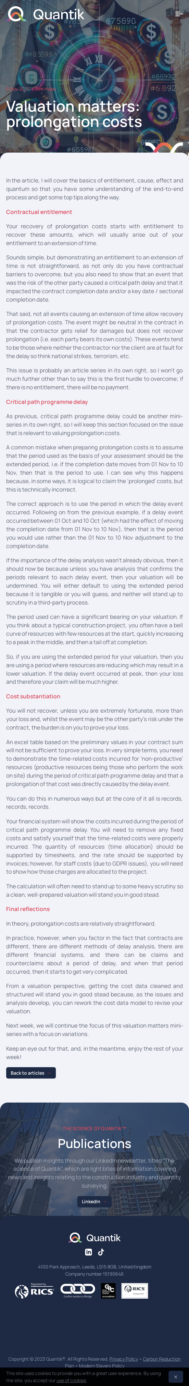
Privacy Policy (123, 1359)
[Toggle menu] (179, 13)
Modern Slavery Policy (101, 1366)
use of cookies (71, 1380)
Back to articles (27, 1073)
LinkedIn (91, 1201)
